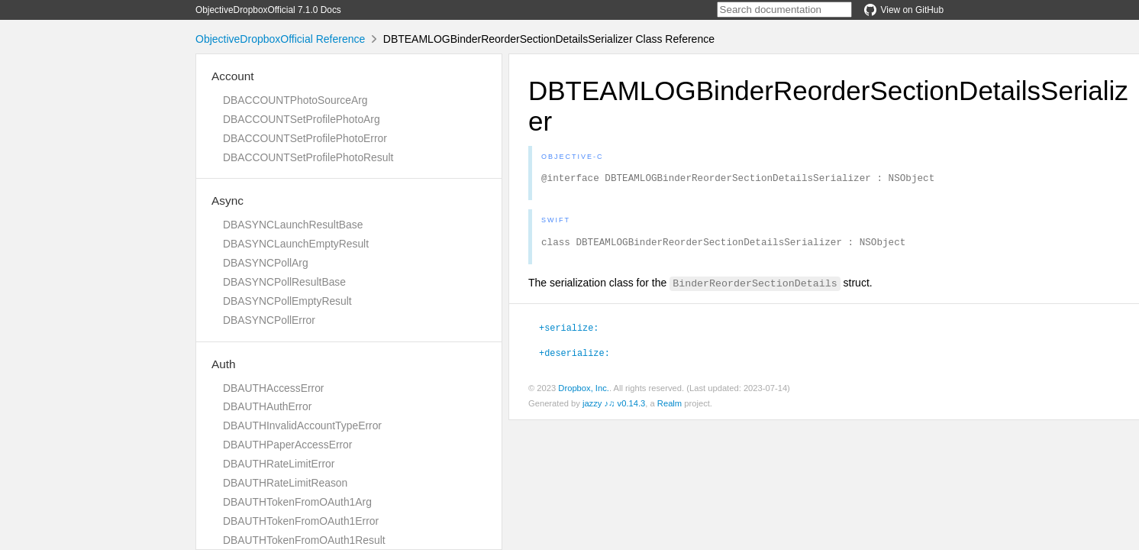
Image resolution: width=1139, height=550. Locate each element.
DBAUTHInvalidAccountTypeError (302, 425)
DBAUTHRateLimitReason (285, 483)
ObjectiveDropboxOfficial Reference (280, 39)
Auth (223, 364)
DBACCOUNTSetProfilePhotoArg (301, 119)
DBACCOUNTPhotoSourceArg (295, 100)
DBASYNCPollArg (265, 263)
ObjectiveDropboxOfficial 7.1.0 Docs (268, 10)
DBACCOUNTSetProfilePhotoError (305, 138)
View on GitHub (904, 10)
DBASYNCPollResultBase (284, 282)
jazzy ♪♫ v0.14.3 (613, 407)
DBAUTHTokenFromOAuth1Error (301, 521)
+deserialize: (574, 357)
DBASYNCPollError (269, 320)
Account (232, 76)
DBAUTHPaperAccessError (287, 444)
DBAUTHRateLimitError (278, 464)
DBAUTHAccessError (273, 388)
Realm (669, 407)
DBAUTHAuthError (267, 406)
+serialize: (569, 331)
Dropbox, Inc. (583, 392)
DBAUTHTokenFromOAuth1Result (304, 540)
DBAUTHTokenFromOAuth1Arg (297, 502)
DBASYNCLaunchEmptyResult (296, 244)
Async (227, 200)
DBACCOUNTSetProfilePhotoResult (308, 157)
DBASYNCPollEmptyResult (287, 301)
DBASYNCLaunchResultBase (293, 224)
